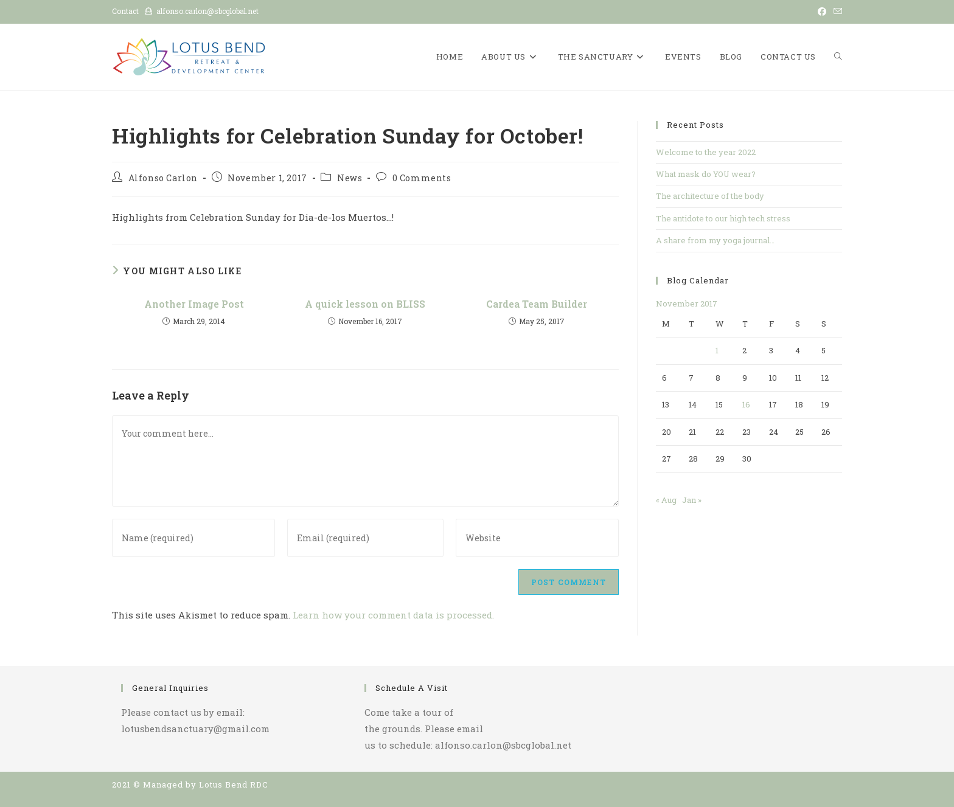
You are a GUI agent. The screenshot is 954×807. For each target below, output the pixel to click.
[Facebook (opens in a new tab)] (822, 11)
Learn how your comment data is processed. (393, 615)
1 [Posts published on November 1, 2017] (717, 350)
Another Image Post (194, 303)
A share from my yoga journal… (715, 240)
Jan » (692, 499)
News (349, 178)
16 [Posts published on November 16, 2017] (746, 404)
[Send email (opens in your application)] (836, 11)
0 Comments (421, 178)
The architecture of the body (710, 195)
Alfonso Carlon (163, 178)
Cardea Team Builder (536, 303)
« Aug (666, 499)
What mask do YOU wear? (706, 173)
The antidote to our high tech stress (723, 218)
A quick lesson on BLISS (365, 303)
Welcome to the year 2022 (706, 152)
